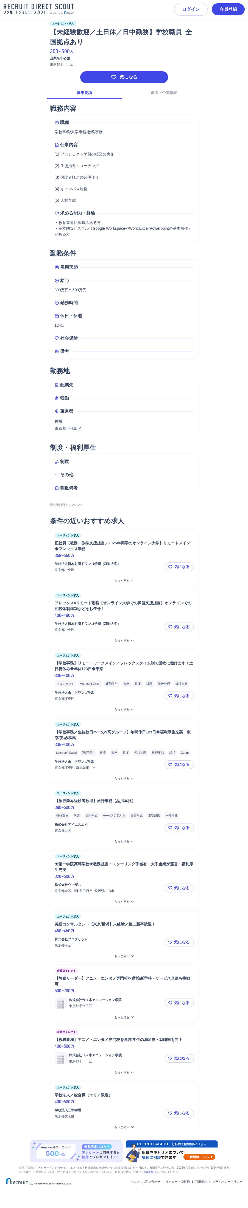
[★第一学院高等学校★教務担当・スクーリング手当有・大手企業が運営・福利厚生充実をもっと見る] (124, 901)
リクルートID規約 (178, 1181)
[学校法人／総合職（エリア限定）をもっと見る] (124, 1127)
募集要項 (84, 92)
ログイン (191, 9)
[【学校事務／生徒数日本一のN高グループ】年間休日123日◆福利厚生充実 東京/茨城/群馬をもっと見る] (124, 778)
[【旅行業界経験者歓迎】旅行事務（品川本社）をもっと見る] (124, 841)
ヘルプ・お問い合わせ (145, 1181)
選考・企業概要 (164, 92)
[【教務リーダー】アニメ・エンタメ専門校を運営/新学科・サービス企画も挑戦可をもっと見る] (124, 1017)
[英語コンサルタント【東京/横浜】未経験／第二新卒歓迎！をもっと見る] (124, 956)
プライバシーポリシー (227, 1181)
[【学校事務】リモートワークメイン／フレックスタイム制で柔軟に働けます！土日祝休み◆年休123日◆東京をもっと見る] (124, 709)
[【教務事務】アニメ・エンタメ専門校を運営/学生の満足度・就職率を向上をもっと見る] (124, 1072)
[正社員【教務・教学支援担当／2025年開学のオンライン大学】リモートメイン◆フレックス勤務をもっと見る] (124, 580)
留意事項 (150, 1171)
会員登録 (228, 9)
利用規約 (201, 1181)
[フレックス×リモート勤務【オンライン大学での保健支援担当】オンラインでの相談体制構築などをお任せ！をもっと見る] (124, 640)
